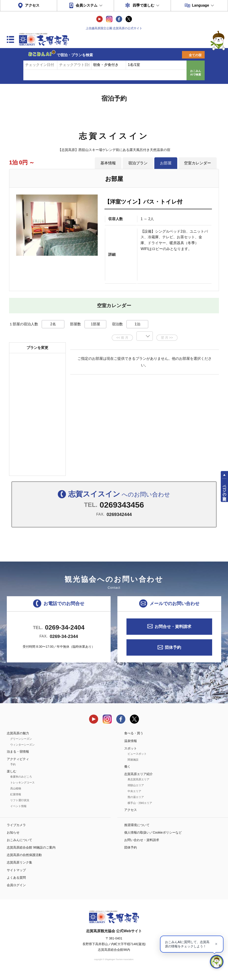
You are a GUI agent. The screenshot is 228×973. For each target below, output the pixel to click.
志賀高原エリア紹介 (138, 774)
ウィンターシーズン (22, 744)
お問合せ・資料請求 (173, 626)
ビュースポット (137, 753)
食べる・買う (133, 733)
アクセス (32, 5)
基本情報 (108, 163)
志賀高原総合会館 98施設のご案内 (31, 847)
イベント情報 (18, 806)
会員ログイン (16, 885)
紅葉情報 (15, 794)
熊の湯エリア (136, 797)
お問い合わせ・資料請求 (141, 840)
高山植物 (15, 788)
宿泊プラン (138, 163)
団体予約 (173, 647)
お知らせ (13, 832)
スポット (130, 748)
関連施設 (133, 759)
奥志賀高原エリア (138, 779)
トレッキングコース (22, 782)
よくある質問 (16, 877)
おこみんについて (19, 840)
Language (200, 5)
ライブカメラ (16, 825)
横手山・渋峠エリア (140, 803)
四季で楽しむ (143, 5)
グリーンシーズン (21, 738)
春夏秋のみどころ (21, 776)
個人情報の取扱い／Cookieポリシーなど (153, 832)
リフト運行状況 (19, 800)
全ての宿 (195, 55)
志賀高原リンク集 (19, 862)
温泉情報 (130, 741)
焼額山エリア (136, 785)
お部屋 (166, 163)
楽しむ (11, 771)
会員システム (86, 5)
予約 (13, 764)
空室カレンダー (197, 163)
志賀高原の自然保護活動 (24, 855)
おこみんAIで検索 (195, 72)
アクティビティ (18, 759)
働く (127, 766)
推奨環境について (137, 825)
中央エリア (134, 791)
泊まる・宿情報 (18, 751)
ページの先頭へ (224, 490)
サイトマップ (16, 870)
